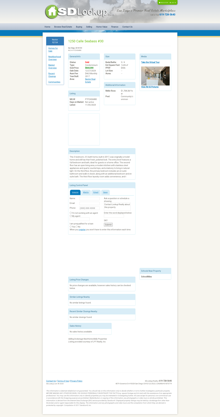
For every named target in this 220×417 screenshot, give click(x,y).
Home (47, 27)
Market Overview (52, 66)
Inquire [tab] (75, 192)
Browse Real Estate (63, 27)
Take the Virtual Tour (150, 62)
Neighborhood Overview (54, 58)
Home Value (101, 27)
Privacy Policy (76, 381)
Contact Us (127, 27)
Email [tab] (95, 192)
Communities (54, 82)
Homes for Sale (53, 49)
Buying (79, 27)
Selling (89, 27)
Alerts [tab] (86, 192)
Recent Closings (52, 74)
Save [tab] (105, 192)
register (82, 229)
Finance (114, 27)
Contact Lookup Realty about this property (117, 207)
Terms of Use (63, 381)
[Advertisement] (55, 130)
